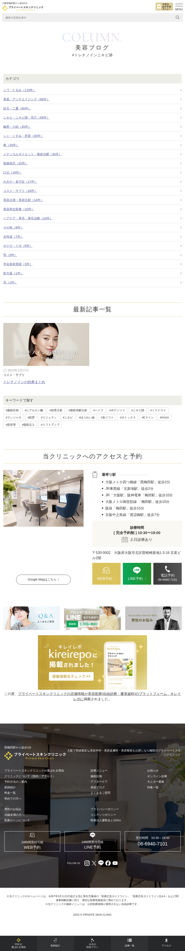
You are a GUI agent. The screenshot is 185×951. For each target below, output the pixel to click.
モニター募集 (155, 781)
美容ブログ (98, 787)
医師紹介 (10, 787)
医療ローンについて (17, 820)
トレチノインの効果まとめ (24, 382)
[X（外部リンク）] (94, 869)
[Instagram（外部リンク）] (87, 869)
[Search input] (89, 17)
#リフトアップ (50, 424)
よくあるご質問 (100, 792)
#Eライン (148, 417)
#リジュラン (49, 417)
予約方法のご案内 (15, 781)
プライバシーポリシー (105, 809)
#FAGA (164, 417)
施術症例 (96, 776)
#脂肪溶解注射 (78, 410)
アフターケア (99, 781)
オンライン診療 (157, 776)
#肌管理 (11, 424)
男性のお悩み (12, 809)
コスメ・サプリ (14, 375)
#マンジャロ (13, 417)
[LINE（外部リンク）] (92, 618)
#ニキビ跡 (137, 410)
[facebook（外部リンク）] (108, 869)
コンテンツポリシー (103, 814)
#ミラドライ (158, 410)
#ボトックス (127, 417)
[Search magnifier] (178, 17)
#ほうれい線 (87, 417)
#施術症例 (12, 410)
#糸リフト (107, 417)
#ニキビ (68, 417)
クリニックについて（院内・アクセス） (29, 776)
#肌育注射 (55, 410)
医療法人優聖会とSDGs (106, 820)
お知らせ (153, 770)
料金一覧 (10, 792)
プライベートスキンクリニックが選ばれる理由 (34, 770)
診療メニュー (99, 770)
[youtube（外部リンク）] (115, 869)
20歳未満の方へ (14, 814)
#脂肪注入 (28, 424)
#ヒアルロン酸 (34, 410)
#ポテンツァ (117, 410)
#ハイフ (98, 410)
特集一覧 (153, 787)
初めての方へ (12, 798)
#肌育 (31, 417)
